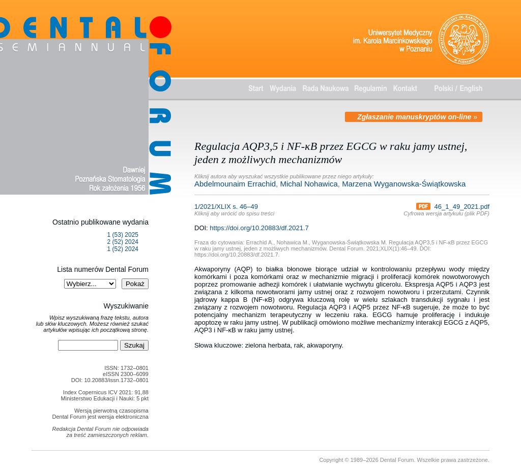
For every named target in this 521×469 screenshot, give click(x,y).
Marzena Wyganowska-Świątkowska (404, 183)
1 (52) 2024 (122, 249)
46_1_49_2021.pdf (452, 206)
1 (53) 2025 (122, 234)
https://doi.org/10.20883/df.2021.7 (259, 228)
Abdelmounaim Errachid (235, 183)
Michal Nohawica (308, 183)
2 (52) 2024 (122, 241)
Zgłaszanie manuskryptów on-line (414, 117)
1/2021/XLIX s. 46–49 (234, 209)
